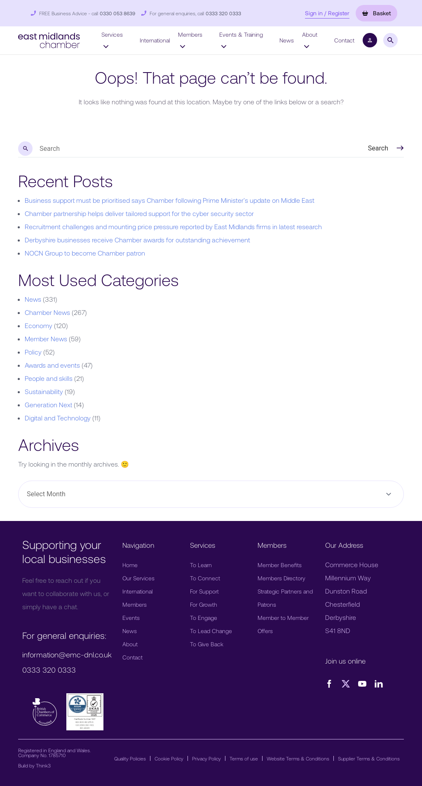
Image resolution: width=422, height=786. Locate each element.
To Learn (201, 564)
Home (130, 564)
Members (190, 40)
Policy (33, 352)
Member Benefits (280, 564)
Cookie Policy (169, 758)
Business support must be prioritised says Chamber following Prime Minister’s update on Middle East (169, 200)
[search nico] (184, 149)
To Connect (205, 578)
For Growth (203, 604)
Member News (46, 339)
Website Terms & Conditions (298, 758)
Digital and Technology (58, 418)
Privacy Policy (206, 758)
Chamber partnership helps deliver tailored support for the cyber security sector (139, 213)
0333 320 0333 (223, 13)
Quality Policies (130, 758)
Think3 (43, 765)
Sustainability (44, 391)
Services (112, 40)
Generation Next (48, 404)
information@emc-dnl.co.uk (67, 654)
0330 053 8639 (117, 13)
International (155, 40)
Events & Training (241, 40)
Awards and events (52, 365)
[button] (49, 39)
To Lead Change (211, 630)
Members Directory (281, 578)
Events (131, 617)
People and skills (49, 378)
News (286, 40)
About (309, 40)
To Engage (203, 617)
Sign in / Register (327, 12)
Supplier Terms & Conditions (369, 758)
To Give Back (206, 644)
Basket (376, 12)
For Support (204, 591)
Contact (344, 40)
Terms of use (244, 758)
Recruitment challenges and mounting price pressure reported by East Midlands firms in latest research (173, 226)
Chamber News (47, 312)
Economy (38, 325)
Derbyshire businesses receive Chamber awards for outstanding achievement (137, 240)
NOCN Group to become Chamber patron (85, 253)
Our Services (138, 578)
